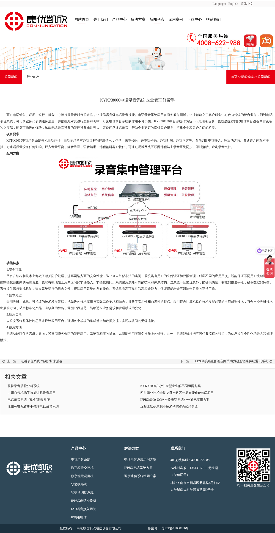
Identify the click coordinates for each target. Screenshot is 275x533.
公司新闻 (11, 77)
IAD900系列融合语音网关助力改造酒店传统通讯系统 (230, 361)
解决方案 (138, 19)
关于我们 (100, 19)
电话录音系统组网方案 (140, 459)
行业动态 (33, 77)
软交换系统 (79, 484)
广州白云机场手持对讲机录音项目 (32, 393)
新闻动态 (157, 19)
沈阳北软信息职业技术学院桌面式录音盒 (169, 406)
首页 (234, 77)
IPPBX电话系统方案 (138, 468)
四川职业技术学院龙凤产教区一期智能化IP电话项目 (177, 393)
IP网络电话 (79, 517)
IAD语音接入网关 (83, 509)
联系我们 (213, 19)
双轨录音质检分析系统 (24, 386)
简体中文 (246, 3)
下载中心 (194, 19)
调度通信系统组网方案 (140, 476)
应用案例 (175, 19)
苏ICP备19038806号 (175, 528)
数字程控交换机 (82, 468)
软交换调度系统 (82, 492)
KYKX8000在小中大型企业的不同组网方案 (170, 386)
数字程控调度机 (82, 476)
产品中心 (119, 19)
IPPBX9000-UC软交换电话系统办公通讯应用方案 (174, 399)
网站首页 (81, 19)
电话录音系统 (80, 459)
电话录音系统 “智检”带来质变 (42, 361)
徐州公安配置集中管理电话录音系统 (33, 406)
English (233, 3)
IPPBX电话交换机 (83, 501)
